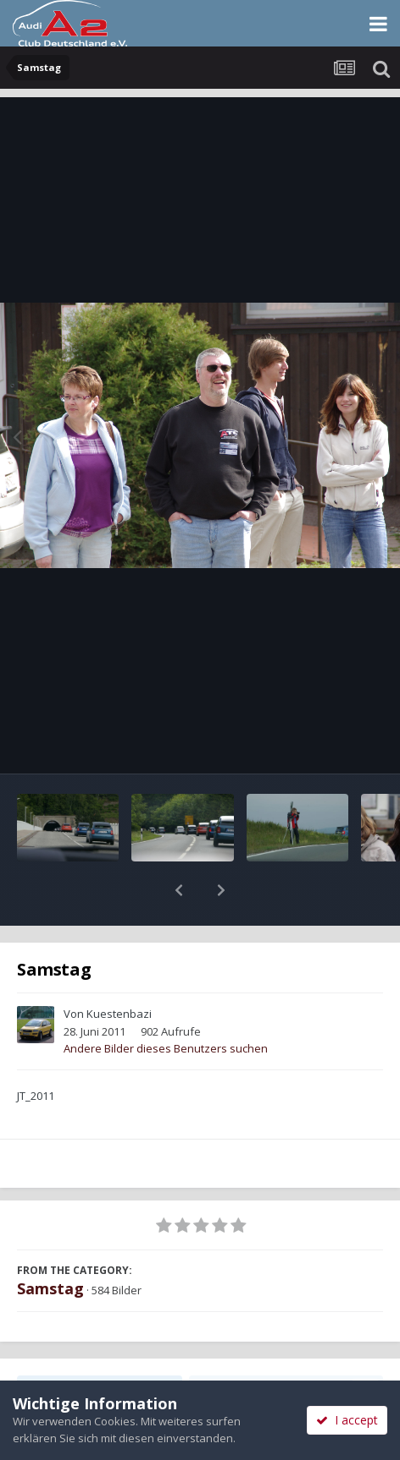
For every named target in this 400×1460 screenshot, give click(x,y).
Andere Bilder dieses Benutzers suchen (166, 1004)
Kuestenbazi (119, 969)
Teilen (99, 1345)
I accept (347, 1420)
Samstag (50, 1244)
